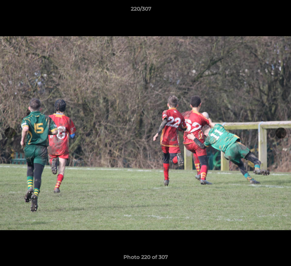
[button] (260, 10)
